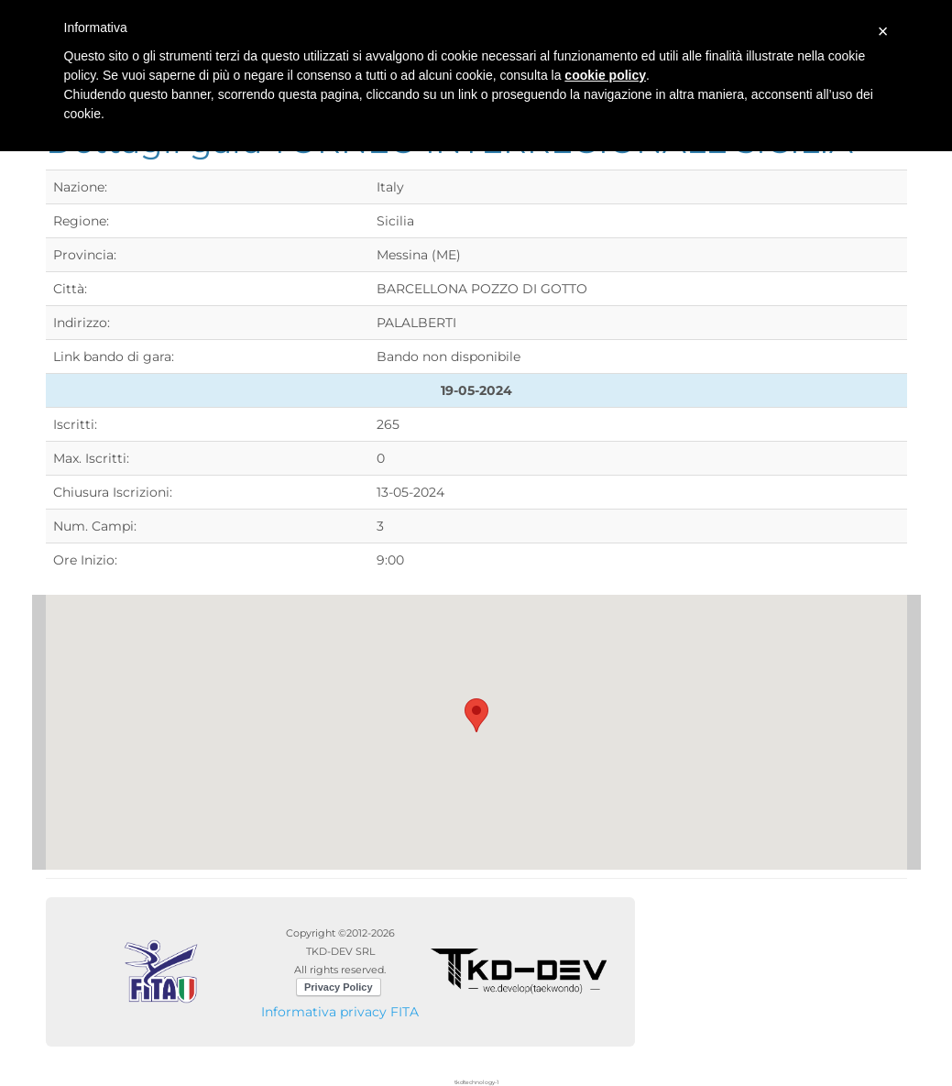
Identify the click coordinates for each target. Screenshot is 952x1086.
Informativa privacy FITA (340, 1012)
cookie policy (605, 75)
